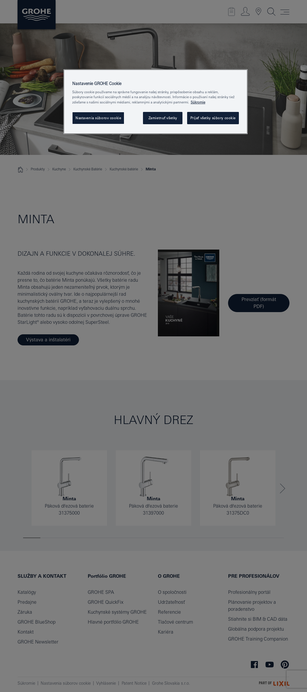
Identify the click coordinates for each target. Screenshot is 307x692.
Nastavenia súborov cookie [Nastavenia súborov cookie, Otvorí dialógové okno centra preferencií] (98, 118)
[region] (155, 101)
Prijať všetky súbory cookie (213, 118)
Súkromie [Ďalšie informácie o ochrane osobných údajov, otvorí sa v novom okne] (198, 102)
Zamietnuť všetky (163, 118)
